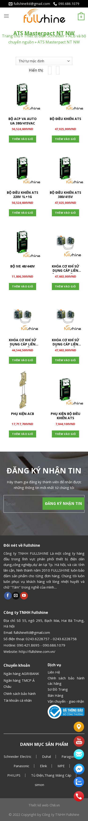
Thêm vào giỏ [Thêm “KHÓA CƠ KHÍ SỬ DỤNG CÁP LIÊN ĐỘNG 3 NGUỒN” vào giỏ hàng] (65, 360)
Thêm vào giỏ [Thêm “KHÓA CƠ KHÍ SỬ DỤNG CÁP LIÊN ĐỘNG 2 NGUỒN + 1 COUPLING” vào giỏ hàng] (65, 286)
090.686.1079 (54, 645)
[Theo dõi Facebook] (8, 596)
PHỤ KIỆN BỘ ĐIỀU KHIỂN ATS (65, 416)
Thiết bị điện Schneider (44, 36)
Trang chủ (11, 36)
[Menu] (6, 16)
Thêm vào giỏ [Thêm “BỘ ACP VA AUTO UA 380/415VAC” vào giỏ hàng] (22, 139)
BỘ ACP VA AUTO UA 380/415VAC (22, 121)
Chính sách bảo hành (20, 693)
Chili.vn (55, 805)
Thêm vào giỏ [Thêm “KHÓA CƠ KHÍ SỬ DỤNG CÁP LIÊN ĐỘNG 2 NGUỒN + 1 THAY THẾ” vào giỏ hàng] (22, 360)
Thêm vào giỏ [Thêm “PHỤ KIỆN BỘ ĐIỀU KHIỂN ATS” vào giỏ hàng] (65, 434)
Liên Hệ (54, 672)
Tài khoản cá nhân (18, 700)
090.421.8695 (28, 645)
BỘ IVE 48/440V (22, 266)
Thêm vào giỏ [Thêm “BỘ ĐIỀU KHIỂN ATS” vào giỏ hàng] (65, 139)
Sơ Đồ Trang (58, 689)
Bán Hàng (55, 695)
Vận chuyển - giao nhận (66, 701)
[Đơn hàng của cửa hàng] (44, 61)
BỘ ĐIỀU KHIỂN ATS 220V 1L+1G (22, 194)
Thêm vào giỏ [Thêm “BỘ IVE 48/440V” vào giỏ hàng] (22, 286)
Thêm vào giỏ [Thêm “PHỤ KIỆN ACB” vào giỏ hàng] (22, 434)
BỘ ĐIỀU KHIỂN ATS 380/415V (65, 194)
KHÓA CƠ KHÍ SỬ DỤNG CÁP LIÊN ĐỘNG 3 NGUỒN (65, 342)
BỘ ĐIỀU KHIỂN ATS (65, 119)
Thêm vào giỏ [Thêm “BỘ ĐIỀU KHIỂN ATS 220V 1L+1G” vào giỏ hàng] (22, 212)
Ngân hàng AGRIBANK (21, 673)
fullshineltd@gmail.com (32, 632)
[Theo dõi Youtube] (24, 596)
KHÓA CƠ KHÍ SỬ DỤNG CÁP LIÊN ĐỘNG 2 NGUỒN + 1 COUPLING (65, 269)
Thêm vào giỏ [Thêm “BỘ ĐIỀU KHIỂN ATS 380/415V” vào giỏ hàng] (65, 212)
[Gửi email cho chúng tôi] (16, 596)
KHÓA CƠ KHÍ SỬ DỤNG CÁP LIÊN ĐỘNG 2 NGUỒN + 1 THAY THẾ (22, 342)
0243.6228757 (38, 638)
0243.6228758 (65, 638)
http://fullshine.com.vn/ (37, 651)
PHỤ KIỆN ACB (22, 414)
